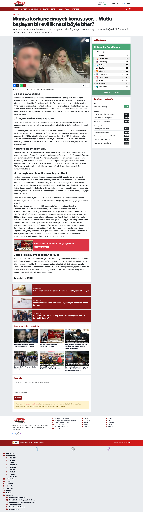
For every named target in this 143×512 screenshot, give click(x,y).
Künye (7, 491)
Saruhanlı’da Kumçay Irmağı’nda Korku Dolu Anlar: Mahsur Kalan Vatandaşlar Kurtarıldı (76, 368)
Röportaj (8, 486)
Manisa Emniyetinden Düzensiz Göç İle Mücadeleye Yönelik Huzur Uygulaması (76, 346)
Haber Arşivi (57, 429)
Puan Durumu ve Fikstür (61, 423)
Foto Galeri (9, 479)
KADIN (85, 425)
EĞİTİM (53, 9)
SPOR (31, 9)
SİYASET (24, 9)
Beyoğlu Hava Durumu (60, 418)
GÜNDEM (15, 9)
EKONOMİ (37, 9)
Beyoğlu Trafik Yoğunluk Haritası (64, 420)
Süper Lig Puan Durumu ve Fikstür (21, 502)
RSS (15, 442)
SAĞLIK (60, 9)
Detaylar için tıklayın (111, 92)
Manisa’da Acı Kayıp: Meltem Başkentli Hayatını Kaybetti (24, 345)
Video (7, 481)
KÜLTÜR (109, 427)
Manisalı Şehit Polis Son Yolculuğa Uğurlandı (48, 345)
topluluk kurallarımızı (32, 404)
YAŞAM (67, 9)
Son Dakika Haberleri (60, 427)
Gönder (18, 398)
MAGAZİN (75, 9)
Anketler (8, 488)
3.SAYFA (46, 9)
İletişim (7, 493)
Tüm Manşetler (58, 425)
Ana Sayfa (8, 453)
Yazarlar (8, 483)
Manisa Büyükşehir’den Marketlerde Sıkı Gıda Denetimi (51, 368)
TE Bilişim (127, 442)
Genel (85, 418)
